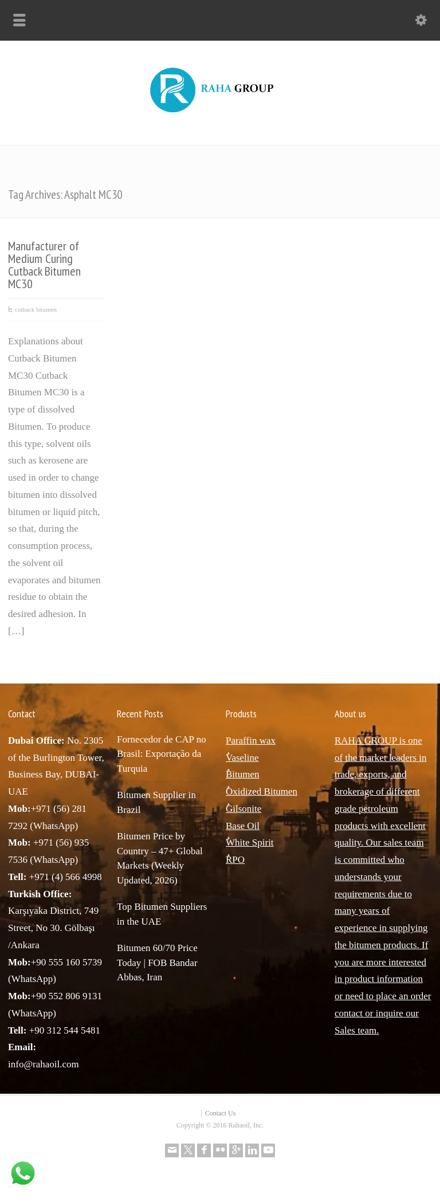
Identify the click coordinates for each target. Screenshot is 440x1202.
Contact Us (220, 1113)
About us (350, 713)
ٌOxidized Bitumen (261, 791)
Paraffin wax (251, 740)
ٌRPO (235, 859)
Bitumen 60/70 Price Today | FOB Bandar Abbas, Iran (157, 962)
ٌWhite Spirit (250, 842)
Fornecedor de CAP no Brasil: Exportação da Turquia (161, 754)
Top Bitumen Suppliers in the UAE (162, 914)
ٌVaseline (242, 757)
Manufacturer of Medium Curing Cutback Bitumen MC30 (44, 265)
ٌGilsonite (243, 808)
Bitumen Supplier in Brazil (156, 802)
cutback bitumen (36, 309)
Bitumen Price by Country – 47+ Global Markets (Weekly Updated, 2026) (160, 858)
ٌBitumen (243, 774)
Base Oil (243, 825)
